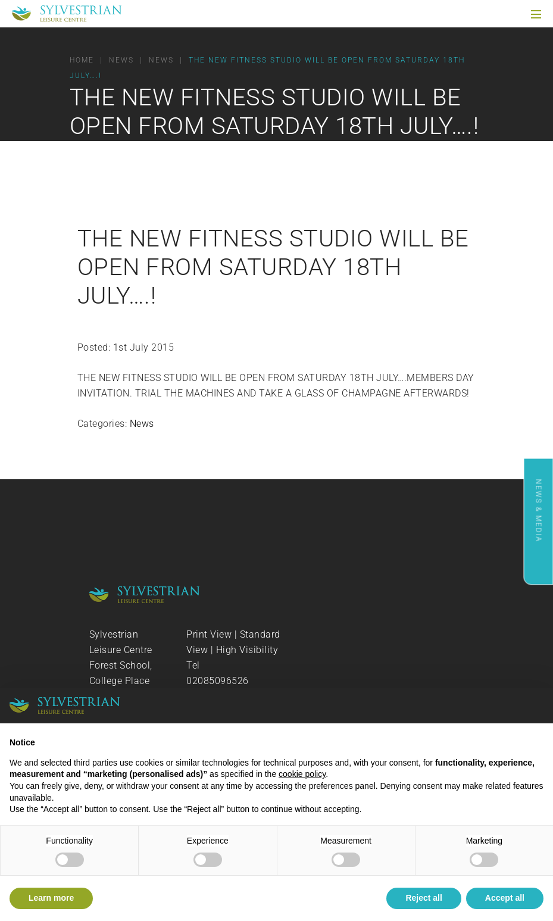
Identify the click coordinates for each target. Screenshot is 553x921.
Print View (209, 634)
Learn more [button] (51, 898)
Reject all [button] (423, 898)
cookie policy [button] (302, 774)
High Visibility (247, 649)
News (142, 423)
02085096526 (217, 680)
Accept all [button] (504, 898)
